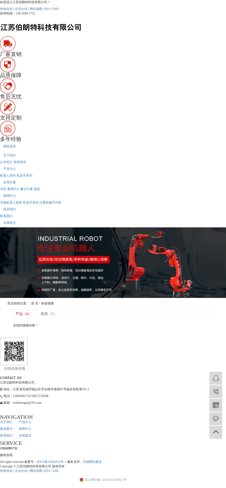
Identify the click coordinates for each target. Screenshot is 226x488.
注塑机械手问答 (50, 202)
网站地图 (36, 9)
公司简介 (6, 162)
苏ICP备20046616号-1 (51, 462)
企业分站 (21, 9)
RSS (47, 9)
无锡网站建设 (92, 462)
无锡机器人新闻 (11, 202)
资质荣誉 (19, 162)
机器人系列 (8, 175)
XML (55, 9)
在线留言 (9, 222)
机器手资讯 (31, 202)
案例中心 (13, 189)
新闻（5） (49, 314)
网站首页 (9, 146)
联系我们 (9, 209)
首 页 (34, 303)
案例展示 (6, 428)
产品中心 (9, 169)
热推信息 (6, 9)
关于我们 (9, 155)
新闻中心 (9, 195)
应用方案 (9, 182)
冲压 (3, 189)
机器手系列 (24, 175)
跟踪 (37, 189)
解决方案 (26, 189)
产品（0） (24, 314)
